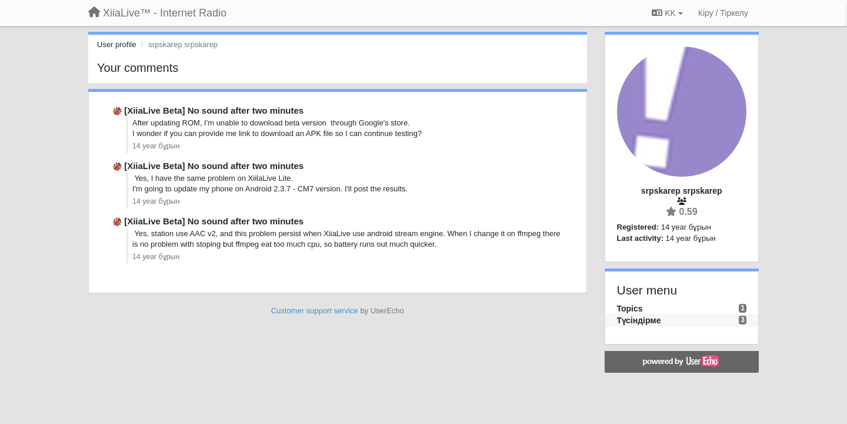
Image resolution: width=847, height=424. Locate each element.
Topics (630, 308)
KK (667, 13)
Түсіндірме (639, 320)
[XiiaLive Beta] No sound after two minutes (214, 110)
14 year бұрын (155, 146)
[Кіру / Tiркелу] (723, 13)
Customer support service (314, 310)
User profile (116, 44)
